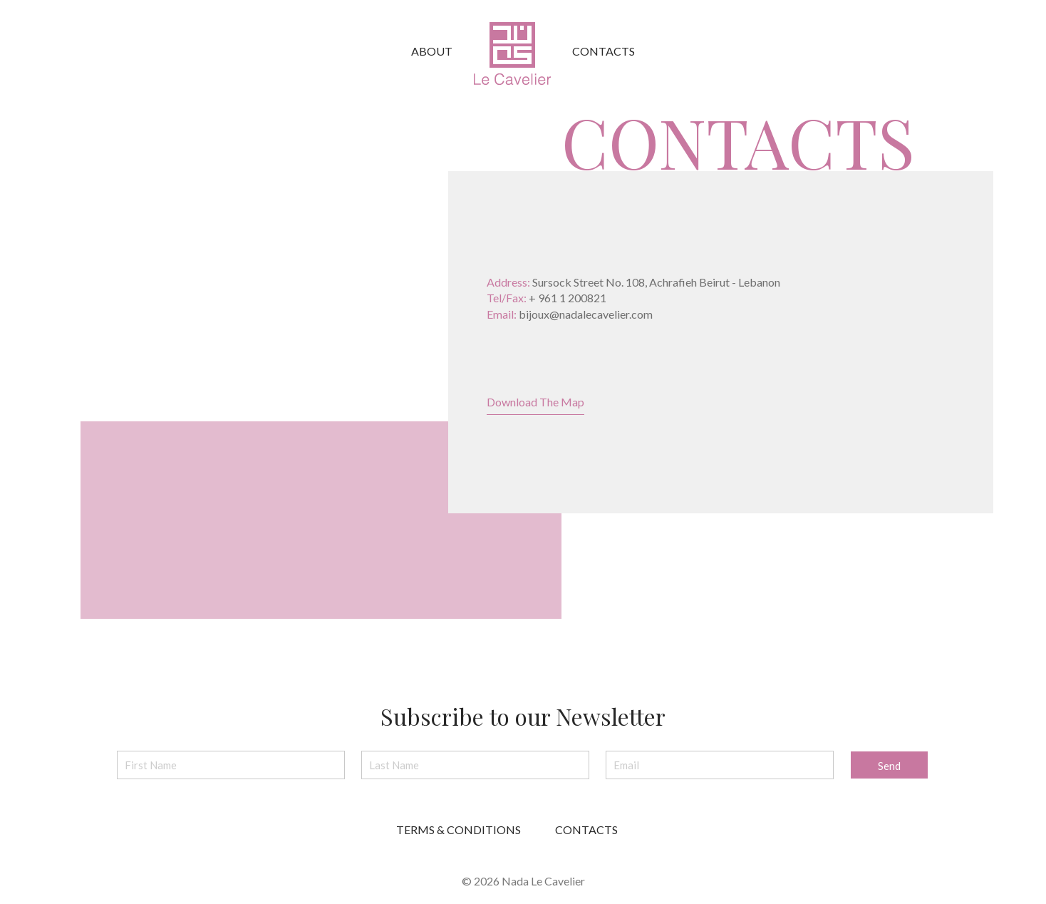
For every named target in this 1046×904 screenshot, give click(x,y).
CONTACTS (586, 829)
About (431, 51)
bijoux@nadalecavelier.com (586, 314)
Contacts (603, 51)
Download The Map (535, 402)
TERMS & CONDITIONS (458, 829)
